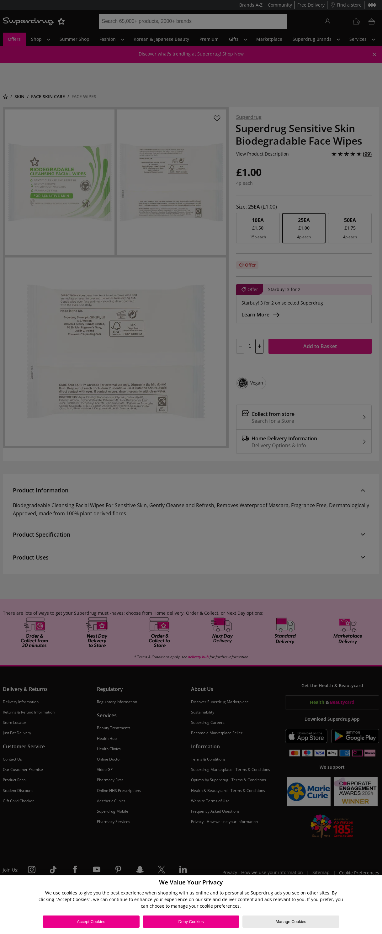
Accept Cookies (91, 921)
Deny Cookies (191, 921)
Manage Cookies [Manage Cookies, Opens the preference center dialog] (291, 921)
